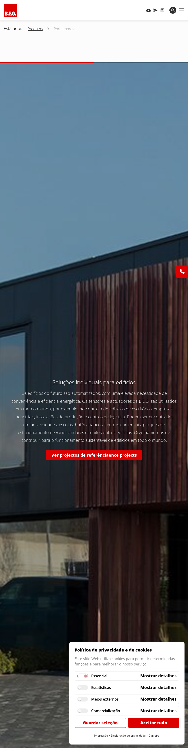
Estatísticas (101, 687)
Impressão (101, 736)
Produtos (35, 29)
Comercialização (105, 710)
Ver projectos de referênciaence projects (94, 455)
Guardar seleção (100, 722)
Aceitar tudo (153, 722)
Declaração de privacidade (128, 736)
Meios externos (105, 699)
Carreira (154, 736)
